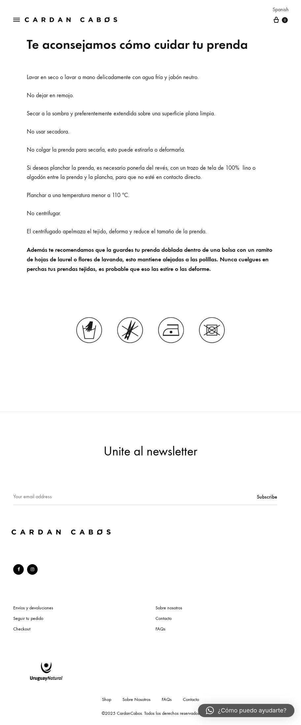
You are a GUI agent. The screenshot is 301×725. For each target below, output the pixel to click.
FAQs (160, 629)
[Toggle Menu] (16, 20)
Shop (106, 699)
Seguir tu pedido (28, 618)
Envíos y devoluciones (33, 608)
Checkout (21, 629)
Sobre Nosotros (136, 699)
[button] (246, 710)
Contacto (163, 618)
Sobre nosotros (168, 608)
